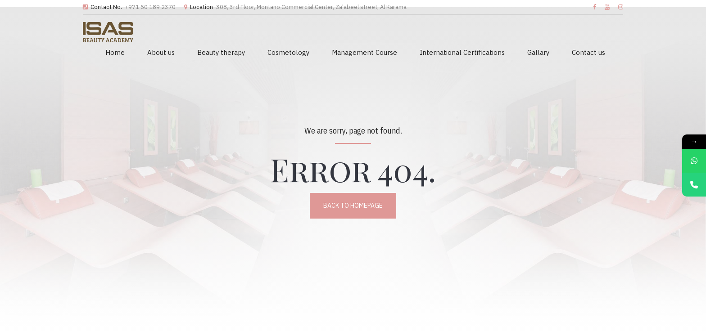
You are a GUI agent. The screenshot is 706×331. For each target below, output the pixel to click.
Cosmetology (288, 52)
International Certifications (462, 52)
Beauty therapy (221, 52)
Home (115, 52)
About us (161, 52)
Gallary (538, 52)
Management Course (364, 52)
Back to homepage (353, 205)
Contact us (588, 52)
